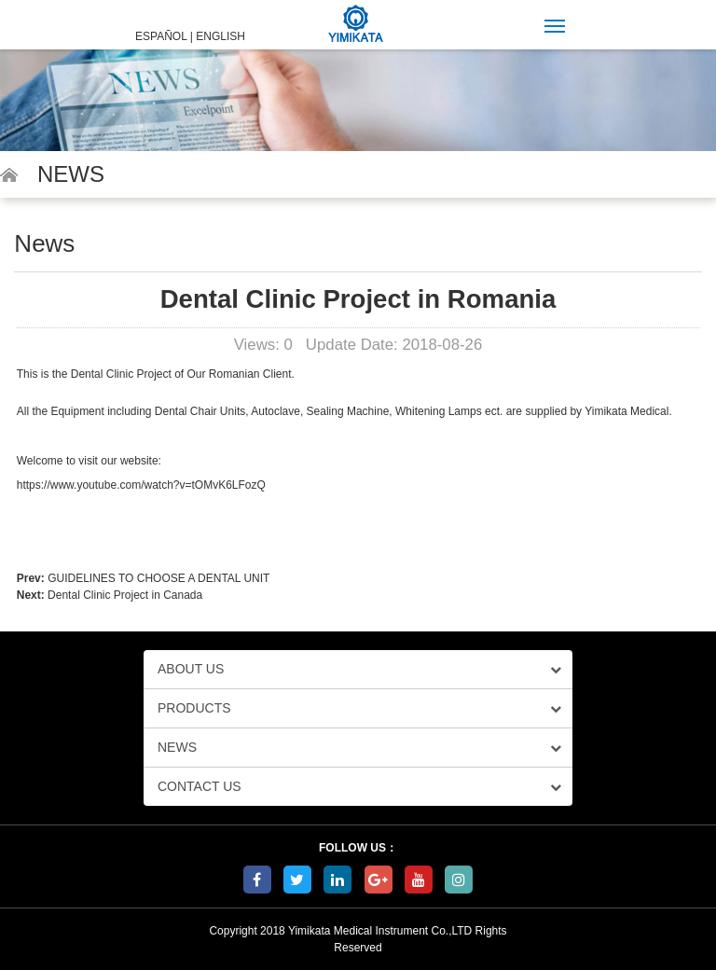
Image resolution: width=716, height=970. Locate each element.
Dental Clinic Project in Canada (125, 595)
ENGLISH (220, 36)
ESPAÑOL (160, 36)
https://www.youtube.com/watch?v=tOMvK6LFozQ (141, 485)
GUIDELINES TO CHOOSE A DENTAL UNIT (158, 578)
